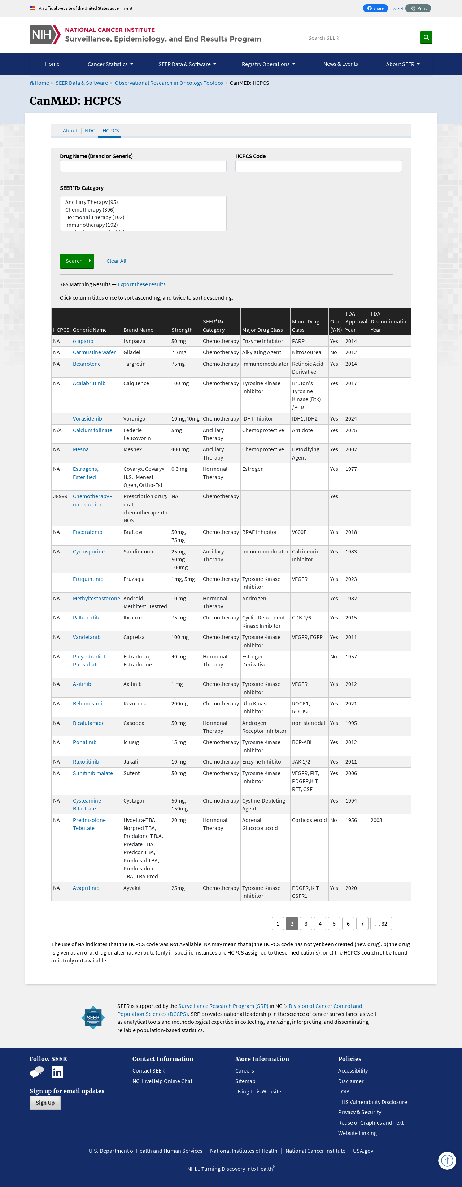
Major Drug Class (262, 329)
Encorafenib (88, 531)
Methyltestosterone (96, 598)
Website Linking (357, 1132)
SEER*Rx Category (81, 187)
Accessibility (353, 1070)
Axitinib (82, 683)
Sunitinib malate (93, 773)
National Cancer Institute (315, 1150)
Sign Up (45, 1102)
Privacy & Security (359, 1112)
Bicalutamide (89, 722)
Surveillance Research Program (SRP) (223, 1005)
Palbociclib (86, 617)
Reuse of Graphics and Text (371, 1122)
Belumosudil (88, 703)
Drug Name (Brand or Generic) (96, 156)
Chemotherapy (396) (143, 209)
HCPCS (111, 130)
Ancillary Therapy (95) (143, 202)
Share (377, 8)
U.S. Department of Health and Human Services (145, 1150)
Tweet (396, 8)
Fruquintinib (88, 578)
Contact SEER (148, 1070)
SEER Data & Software (82, 82)
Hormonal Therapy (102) (143, 217)
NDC (90, 130)
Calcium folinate (92, 430)
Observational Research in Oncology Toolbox (169, 82)
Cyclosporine (89, 551)
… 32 (381, 923)
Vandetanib (87, 636)
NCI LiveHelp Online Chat (162, 1080)
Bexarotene (87, 363)
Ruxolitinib (86, 761)
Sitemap (245, 1080)
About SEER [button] (400, 64)
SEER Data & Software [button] (185, 64)
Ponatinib (85, 741)
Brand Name (138, 329)
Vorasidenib (87, 418)
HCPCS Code (250, 156)
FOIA (344, 1091)
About (70, 130)
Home (52, 63)
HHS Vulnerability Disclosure (372, 1101)
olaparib (83, 340)
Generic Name (90, 329)
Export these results (142, 284)
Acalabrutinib (89, 383)
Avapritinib (86, 887)
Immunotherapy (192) (143, 225)
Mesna (81, 449)
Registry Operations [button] (266, 64)
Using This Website (258, 1091)
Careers (244, 1070)
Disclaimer (351, 1080)
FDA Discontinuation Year (390, 321)
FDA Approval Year (356, 321)
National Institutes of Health (244, 1150)
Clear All (116, 260)
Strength (182, 329)
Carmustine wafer (94, 352)
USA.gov (363, 1150)
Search (74, 260)
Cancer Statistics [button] (108, 64)
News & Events (340, 63)
